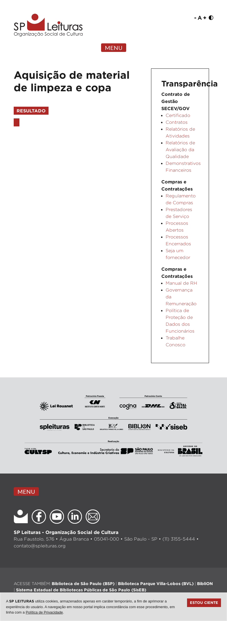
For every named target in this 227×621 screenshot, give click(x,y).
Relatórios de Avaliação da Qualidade (180, 149)
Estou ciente (204, 602)
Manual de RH (181, 283)
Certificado (178, 115)
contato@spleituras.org (40, 545)
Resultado (31, 110)
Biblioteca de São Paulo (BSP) (83, 583)
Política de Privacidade (44, 612)
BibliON (205, 583)
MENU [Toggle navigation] (113, 47)
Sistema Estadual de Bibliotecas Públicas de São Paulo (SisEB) (81, 590)
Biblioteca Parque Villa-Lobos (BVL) (156, 583)
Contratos (177, 122)
